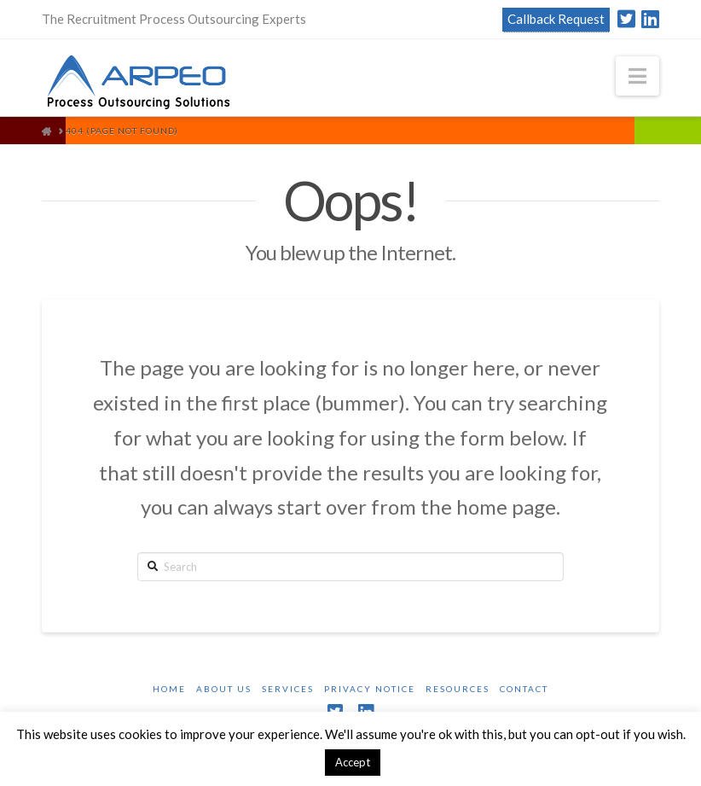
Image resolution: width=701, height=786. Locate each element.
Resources (458, 689)
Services (288, 689)
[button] (637, 76)
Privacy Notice (369, 689)
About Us (224, 689)
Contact (524, 689)
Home (169, 689)
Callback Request (556, 18)
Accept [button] (352, 762)
